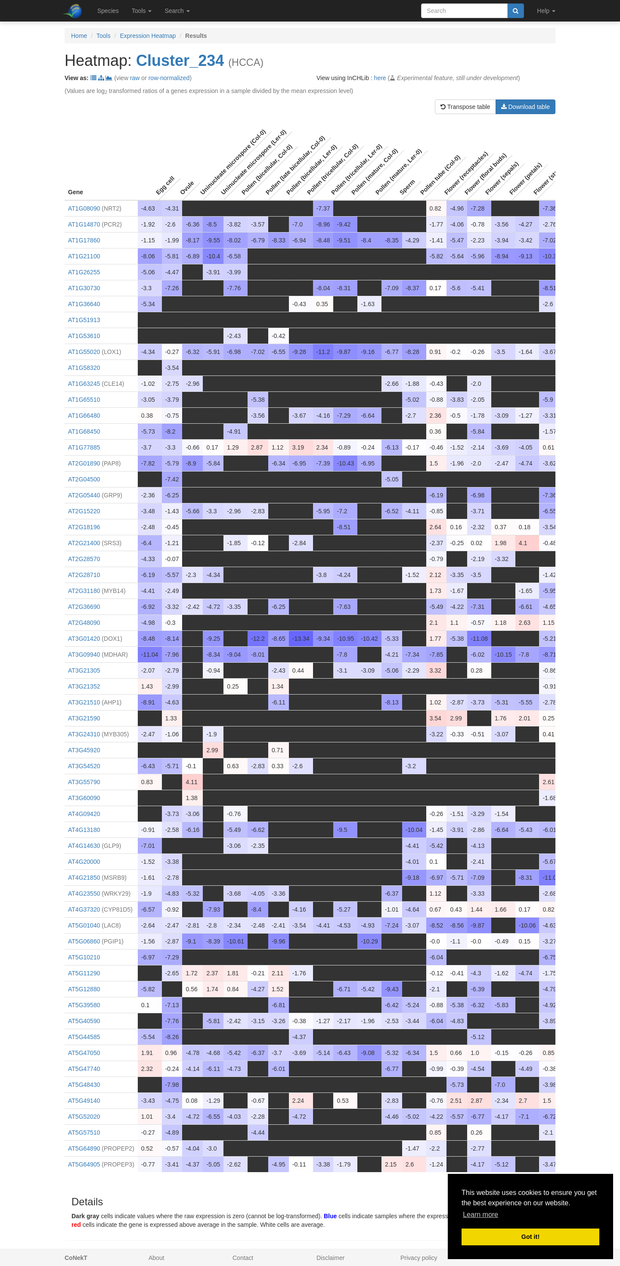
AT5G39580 (84, 1005)
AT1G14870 (84, 224)
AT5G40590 (84, 1021)
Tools (103, 35)
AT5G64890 (84, 1148)
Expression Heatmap (148, 35)
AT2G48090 (84, 622)
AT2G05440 (84, 495)
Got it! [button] (530, 1236)
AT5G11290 (84, 973)
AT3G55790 (84, 782)
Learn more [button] (480, 1214)
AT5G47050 (84, 1052)
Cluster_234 (180, 60)
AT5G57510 (84, 1132)
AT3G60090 (84, 797)
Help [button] (546, 10)
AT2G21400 (84, 543)
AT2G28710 (84, 574)
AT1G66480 (84, 415)
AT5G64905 (84, 1164)
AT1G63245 (84, 383)
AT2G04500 (84, 479)
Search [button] (176, 10)
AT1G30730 (84, 288)
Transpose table (465, 106)
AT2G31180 (84, 590)
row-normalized (169, 77)
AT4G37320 (84, 909)
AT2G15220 (84, 511)
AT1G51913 (84, 319)
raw (135, 77)
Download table (525, 106)
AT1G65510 (84, 399)
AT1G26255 (84, 272)
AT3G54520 (84, 766)
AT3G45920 (84, 750)
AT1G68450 (84, 431)
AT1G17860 (84, 240)
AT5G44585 (84, 1036)
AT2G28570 (84, 558)
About (156, 1257)
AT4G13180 (84, 829)
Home (79, 35)
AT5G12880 (84, 989)
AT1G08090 (84, 208)
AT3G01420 (84, 638)
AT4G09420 (84, 813)
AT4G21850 (84, 877)
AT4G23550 (84, 893)
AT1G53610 (84, 335)
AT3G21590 (84, 718)
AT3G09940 (84, 654)
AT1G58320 (84, 367)
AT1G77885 (84, 447)
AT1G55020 (84, 351)
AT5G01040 (84, 925)
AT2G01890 (84, 463)
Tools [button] (142, 10)
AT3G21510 (84, 702)
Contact (242, 1257)
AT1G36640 (84, 304)
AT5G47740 (84, 1068)
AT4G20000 (84, 861)
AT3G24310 (84, 734)
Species (108, 10)
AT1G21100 (84, 256)
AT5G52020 (84, 1116)
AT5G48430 (84, 1084)
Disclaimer (330, 1257)
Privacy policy (418, 1257)
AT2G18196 (84, 527)
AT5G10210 (84, 957)
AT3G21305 (84, 670)
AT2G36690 (84, 606)
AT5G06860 (84, 941)
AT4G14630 (84, 845)
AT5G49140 (84, 1100)
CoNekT (76, 1257)
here (380, 77)
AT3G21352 (84, 686)
